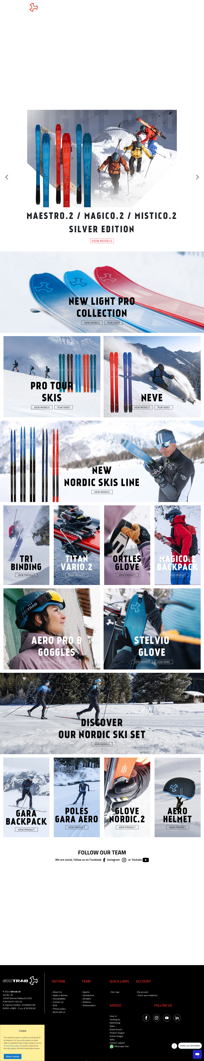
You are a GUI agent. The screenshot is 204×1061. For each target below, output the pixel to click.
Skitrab (133, 8)
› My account (142, 992)
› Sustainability (59, 998)
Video (112, 1026)
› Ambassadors (88, 1005)
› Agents (85, 992)
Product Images (117, 1032)
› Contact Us (57, 1002)
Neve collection (92, 8)
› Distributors (87, 995)
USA (191, 7)
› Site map (114, 992)
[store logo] (20, 7)
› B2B (54, 1005)
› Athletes (86, 1002)
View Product (26, 575)
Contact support (117, 1042)
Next (197, 177)
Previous (7, 177)
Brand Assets (116, 1029)
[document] (22, 1044)
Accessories (116, 8)
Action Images (116, 1036)
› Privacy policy (59, 1008)
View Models (102, 240)
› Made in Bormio (60, 995)
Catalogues (115, 1019)
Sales (112, 1039)
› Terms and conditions (146, 995)
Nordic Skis (70, 8)
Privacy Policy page (11, 1045)
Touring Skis (50, 8)
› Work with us (58, 1012)
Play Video (114, 323)
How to (113, 1016)
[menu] (91, 8)
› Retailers (86, 998)
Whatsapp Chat (119, 1046)
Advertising (115, 1022)
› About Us (57, 992)
